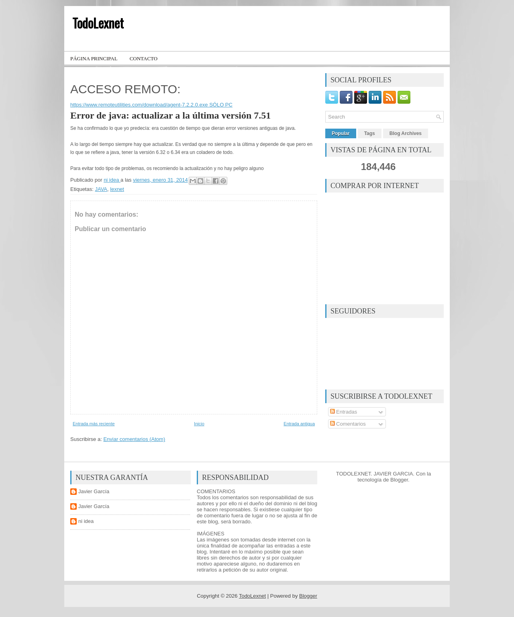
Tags (369, 133)
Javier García (93, 491)
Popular (341, 133)
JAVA (101, 189)
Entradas (343, 412)
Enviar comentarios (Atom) (134, 439)
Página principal (94, 58)
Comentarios (348, 424)
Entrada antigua (299, 423)
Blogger (399, 480)
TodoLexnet (98, 22)
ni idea (86, 521)
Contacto (144, 58)
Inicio (199, 423)
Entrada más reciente (94, 423)
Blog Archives (406, 133)
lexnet (117, 189)
